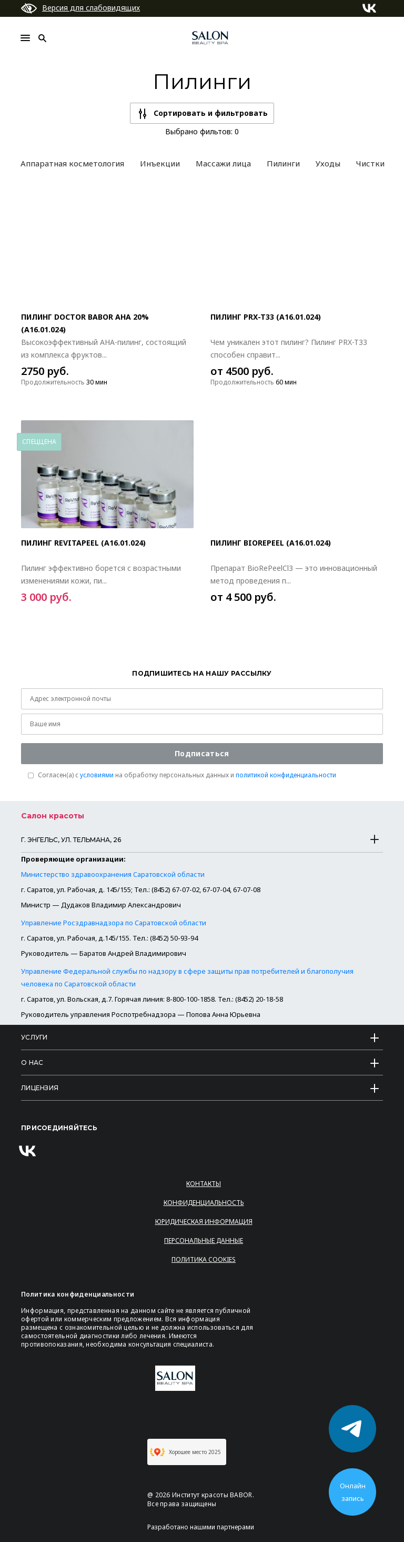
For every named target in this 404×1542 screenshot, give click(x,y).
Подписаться (202, 753)
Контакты (203, 1183)
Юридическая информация (203, 1221)
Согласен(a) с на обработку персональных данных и (187, 775)
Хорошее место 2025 (185, 1452)
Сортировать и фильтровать (211, 113)
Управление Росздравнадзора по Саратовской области (113, 922)
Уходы (328, 163)
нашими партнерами (222, 1527)
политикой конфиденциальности (286, 774)
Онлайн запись (353, 1492)
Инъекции (160, 163)
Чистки (370, 163)
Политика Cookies (203, 1259)
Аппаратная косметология (72, 163)
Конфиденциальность (204, 1202)
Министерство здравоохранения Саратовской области (113, 874)
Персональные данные (203, 1240)
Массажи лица (223, 163)
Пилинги (283, 163)
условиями (97, 774)
